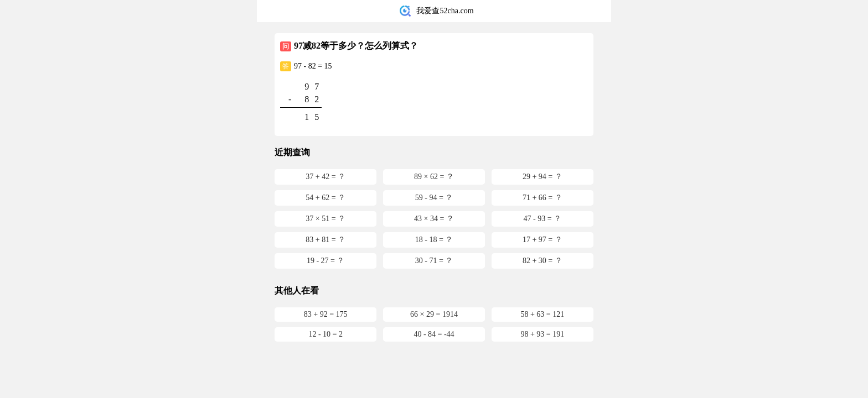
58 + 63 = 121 (542, 314)
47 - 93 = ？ (543, 218)
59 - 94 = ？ (434, 197)
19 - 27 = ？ (326, 260)
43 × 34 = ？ (434, 218)
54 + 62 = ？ (325, 197)
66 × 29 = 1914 (434, 314)
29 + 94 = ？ (542, 176)
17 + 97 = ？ (542, 239)
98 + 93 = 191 (542, 334)
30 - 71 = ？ (434, 260)
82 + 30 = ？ (542, 260)
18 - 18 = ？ (434, 239)
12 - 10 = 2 (325, 334)
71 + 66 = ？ (542, 197)
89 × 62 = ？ (434, 176)
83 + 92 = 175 (326, 314)
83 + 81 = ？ (325, 239)
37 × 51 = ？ (325, 218)
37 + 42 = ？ (325, 176)
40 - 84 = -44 (434, 334)
